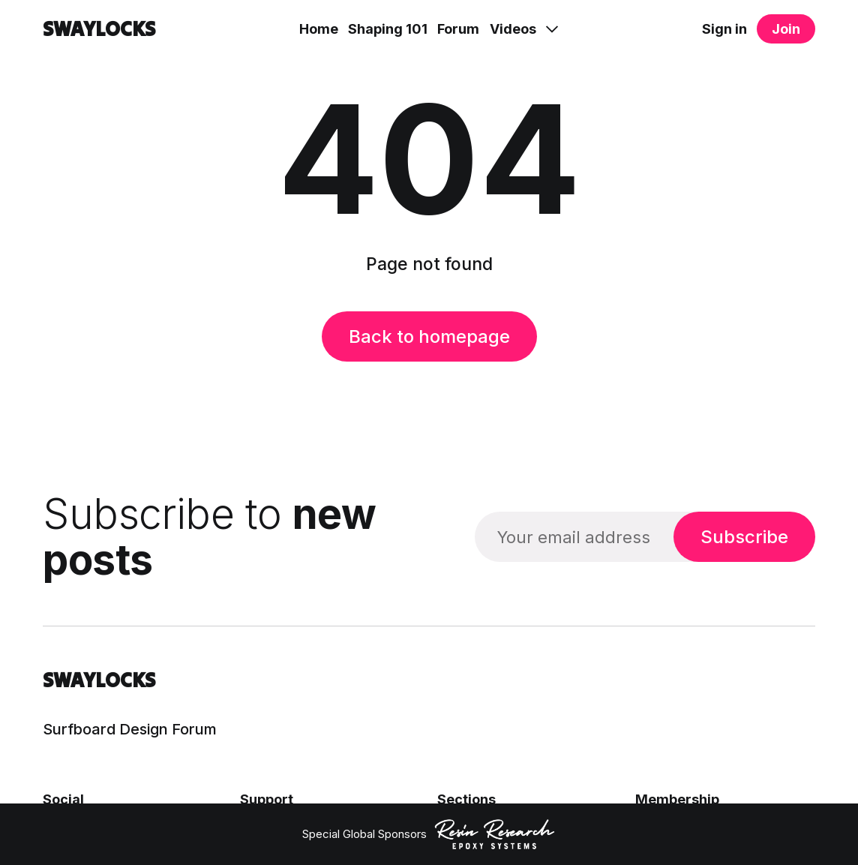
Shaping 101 (388, 29)
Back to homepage (429, 336)
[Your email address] (574, 537)
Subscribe (744, 537)
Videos (513, 29)
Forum (458, 29)
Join (786, 29)
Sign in (724, 29)
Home (318, 29)
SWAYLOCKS (99, 29)
